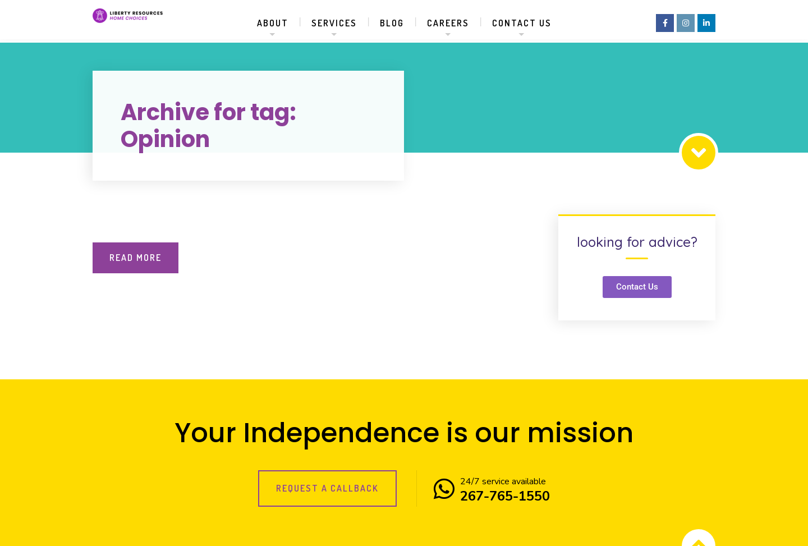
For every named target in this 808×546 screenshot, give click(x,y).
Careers (448, 23)
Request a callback (327, 488)
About (272, 23)
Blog (392, 23)
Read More (135, 257)
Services (334, 23)
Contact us (522, 23)
